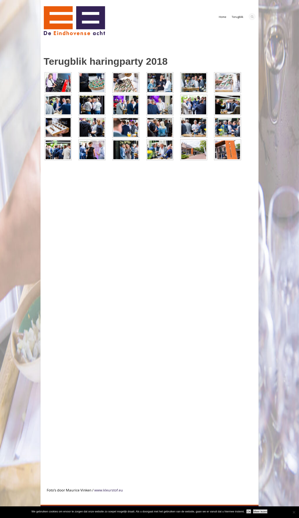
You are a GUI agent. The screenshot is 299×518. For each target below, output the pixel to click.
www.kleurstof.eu (108, 490)
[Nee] (294, 512)
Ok (248, 511)
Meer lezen (260, 511)
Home (222, 17)
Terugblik (237, 17)
